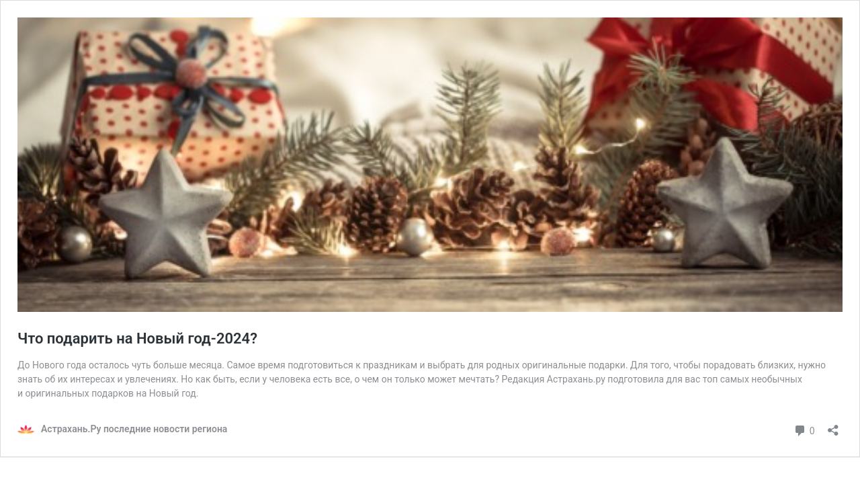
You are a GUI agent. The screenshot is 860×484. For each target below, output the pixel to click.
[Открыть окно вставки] (833, 425)
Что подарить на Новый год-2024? (137, 338)
